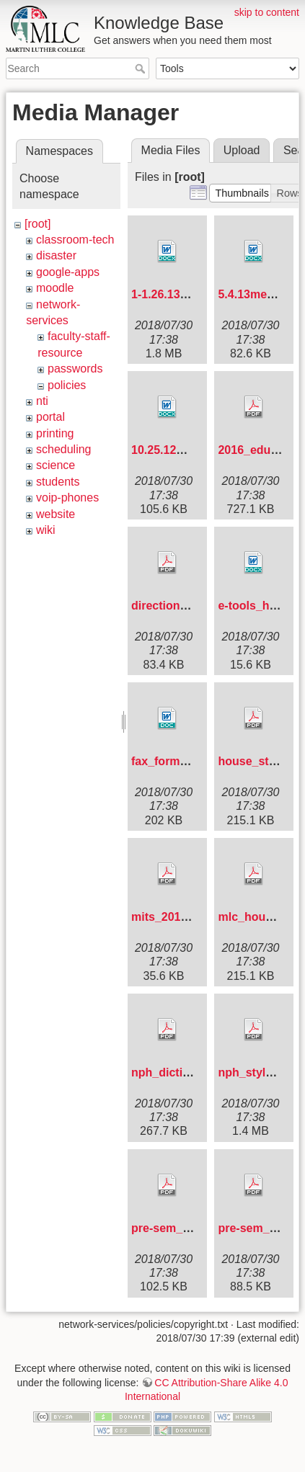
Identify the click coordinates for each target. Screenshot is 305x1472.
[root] (37, 224)
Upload (242, 150)
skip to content (266, 12)
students (57, 482)
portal (50, 417)
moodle (55, 288)
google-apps (68, 272)
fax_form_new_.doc (185, 761)
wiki (46, 530)
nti (42, 401)
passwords (75, 368)
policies (67, 385)
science (55, 465)
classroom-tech (75, 239)
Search (142, 68)
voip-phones (67, 497)
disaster (56, 255)
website (55, 514)
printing (55, 433)
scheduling (64, 449)
